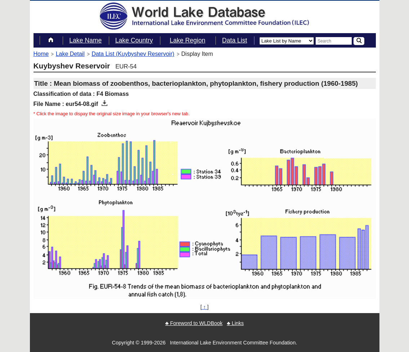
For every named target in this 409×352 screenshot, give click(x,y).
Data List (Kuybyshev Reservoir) (133, 54)
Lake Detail (70, 54)
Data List (234, 40)
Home (41, 54)
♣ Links (235, 323)
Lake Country (134, 40)
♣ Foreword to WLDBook (193, 323)
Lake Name (85, 40)
